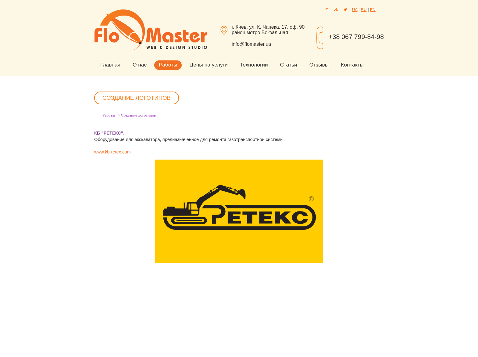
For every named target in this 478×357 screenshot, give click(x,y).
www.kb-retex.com (112, 152)
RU (363, 9)
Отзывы (319, 65)
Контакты (352, 65)
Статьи (288, 65)
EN (373, 9)
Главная (110, 65)
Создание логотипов (138, 115)
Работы (168, 65)
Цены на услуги (208, 65)
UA (355, 9)
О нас (140, 65)
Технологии (254, 65)
